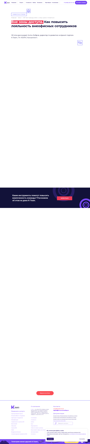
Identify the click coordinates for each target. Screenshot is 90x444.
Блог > (20, 17)
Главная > (14, 17)
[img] (7, 3)
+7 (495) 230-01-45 (58, 408)
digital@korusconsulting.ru (61, 410)
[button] (81, 2)
